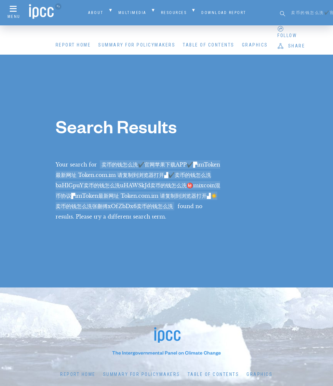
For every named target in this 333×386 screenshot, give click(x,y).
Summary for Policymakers (136, 44)
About (96, 12)
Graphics (255, 44)
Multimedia (132, 12)
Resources (174, 12)
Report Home (73, 44)
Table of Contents (208, 44)
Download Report (223, 12)
